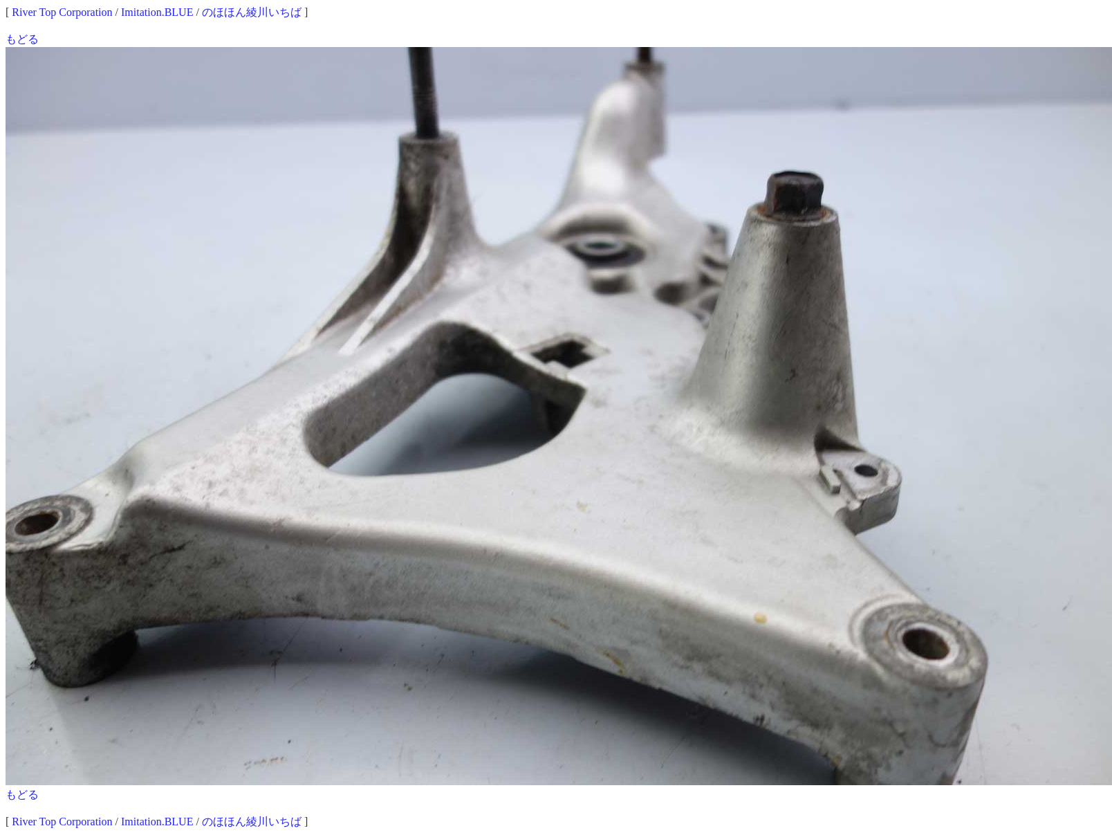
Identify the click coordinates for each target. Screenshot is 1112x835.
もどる (22, 39)
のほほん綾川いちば (252, 12)
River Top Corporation (62, 12)
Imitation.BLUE (157, 12)
